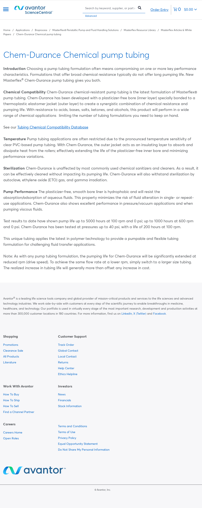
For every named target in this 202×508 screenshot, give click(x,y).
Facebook (159, 313)
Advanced (91, 15)
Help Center (66, 368)
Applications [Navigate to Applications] (23, 30)
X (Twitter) (139, 313)
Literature (9, 362)
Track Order (66, 345)
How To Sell (11, 406)
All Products (11, 356)
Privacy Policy (67, 438)
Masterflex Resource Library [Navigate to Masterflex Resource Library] (140, 30)
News (62, 394)
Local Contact (67, 356)
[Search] (110, 8)
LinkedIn (126, 313)
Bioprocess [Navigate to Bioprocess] (41, 30)
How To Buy (11, 394)
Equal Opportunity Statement (78, 444)
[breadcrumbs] (101, 32)
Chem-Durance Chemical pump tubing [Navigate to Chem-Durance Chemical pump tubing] (38, 34)
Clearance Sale (13, 350)
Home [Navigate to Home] (6, 30)
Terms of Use (66, 432)
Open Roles (11, 438)
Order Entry (159, 10)
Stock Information (70, 406)
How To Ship (11, 400)
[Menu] (6, 9)
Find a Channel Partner (18, 412)
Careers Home (12, 432)
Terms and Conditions (72, 426)
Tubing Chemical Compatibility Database (52, 127)
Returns (63, 362)
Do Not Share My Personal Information (84, 449)
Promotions (10, 345)
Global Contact (68, 350)
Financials (64, 400)
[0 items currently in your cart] (185, 10)
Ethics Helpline (67, 374)
